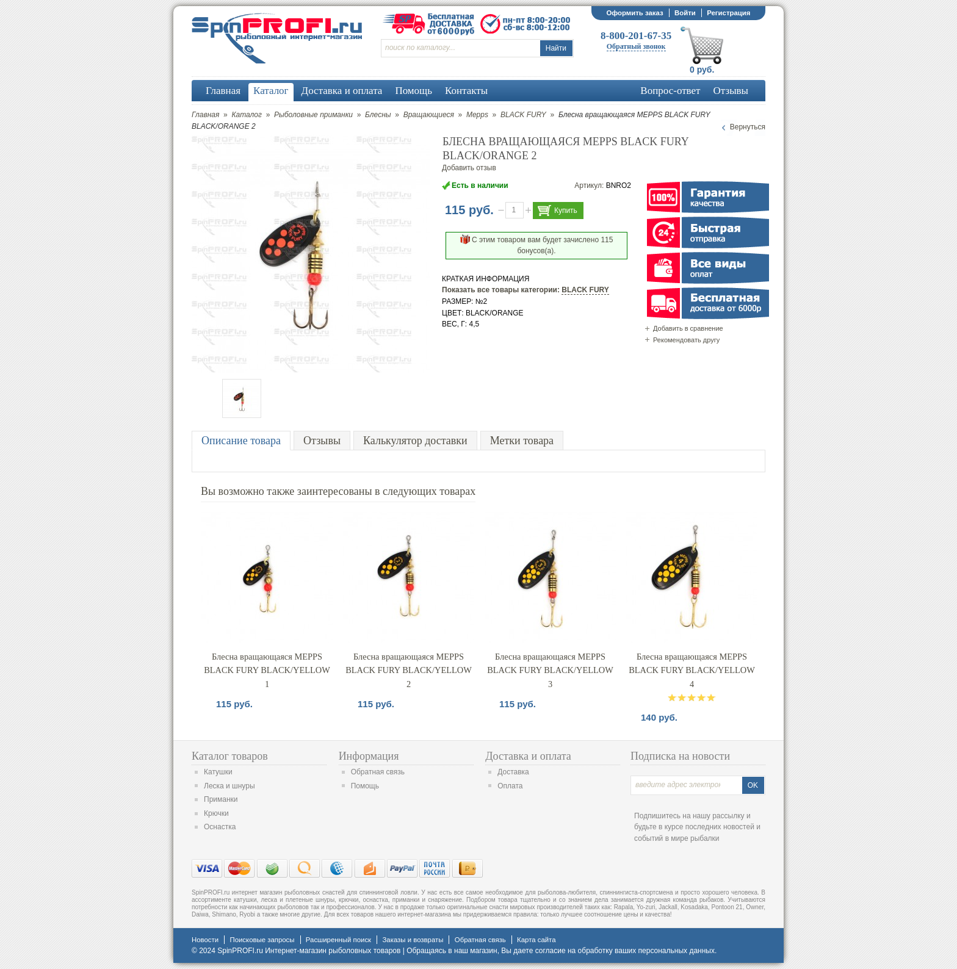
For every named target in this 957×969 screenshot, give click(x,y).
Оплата (509, 786)
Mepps (477, 114)
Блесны (378, 114)
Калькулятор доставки (415, 440)
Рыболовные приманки (313, 114)
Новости (205, 939)
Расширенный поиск (338, 939)
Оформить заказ (634, 12)
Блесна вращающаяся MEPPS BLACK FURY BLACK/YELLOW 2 (408, 670)
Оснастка (220, 827)
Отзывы (322, 440)
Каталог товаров (230, 756)
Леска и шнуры (229, 786)
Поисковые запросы (261, 939)
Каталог (246, 114)
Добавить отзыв (469, 168)
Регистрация (728, 12)
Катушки (218, 772)
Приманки (221, 799)
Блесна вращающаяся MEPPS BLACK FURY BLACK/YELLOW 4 (692, 670)
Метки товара (522, 440)
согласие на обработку (574, 950)
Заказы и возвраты (412, 939)
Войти (685, 12)
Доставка (513, 772)
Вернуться (747, 127)
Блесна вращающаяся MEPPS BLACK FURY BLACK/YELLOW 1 (267, 670)
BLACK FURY (523, 114)
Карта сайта (536, 939)
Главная (205, 114)
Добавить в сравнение (688, 328)
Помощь (365, 786)
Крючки (216, 813)
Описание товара (241, 440)
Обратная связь (378, 772)
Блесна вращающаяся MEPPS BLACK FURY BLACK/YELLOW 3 (550, 670)
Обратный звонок (636, 46)
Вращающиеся (428, 114)
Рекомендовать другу (686, 340)
